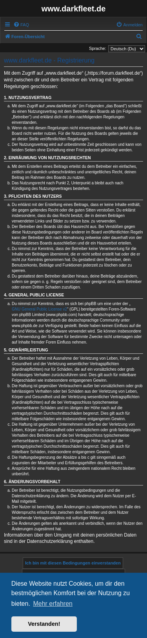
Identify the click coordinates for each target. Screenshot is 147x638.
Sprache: (97, 48)
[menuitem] (21, 24)
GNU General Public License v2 (39, 309)
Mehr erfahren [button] (53, 603)
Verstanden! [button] (44, 624)
